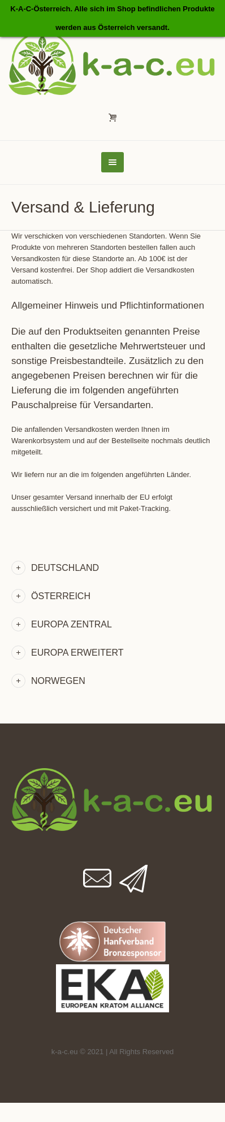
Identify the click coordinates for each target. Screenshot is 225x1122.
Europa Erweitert (77, 652)
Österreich (60, 596)
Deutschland (65, 568)
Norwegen (58, 681)
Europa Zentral (71, 624)
